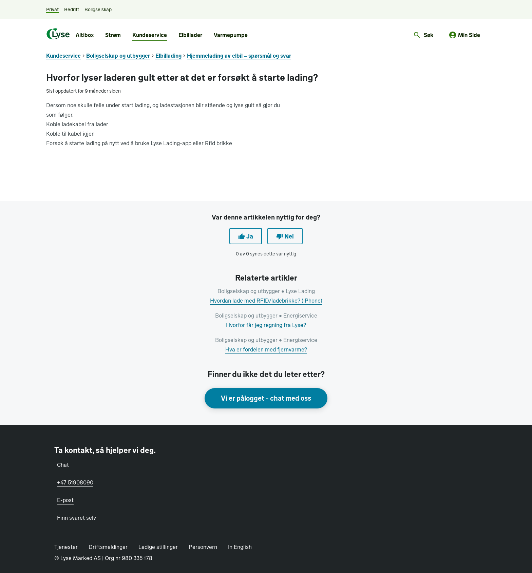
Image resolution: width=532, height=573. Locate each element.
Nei (285, 236)
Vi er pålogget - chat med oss (266, 398)
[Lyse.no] (58, 34)
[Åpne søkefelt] (423, 35)
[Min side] (464, 35)
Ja (245, 236)
